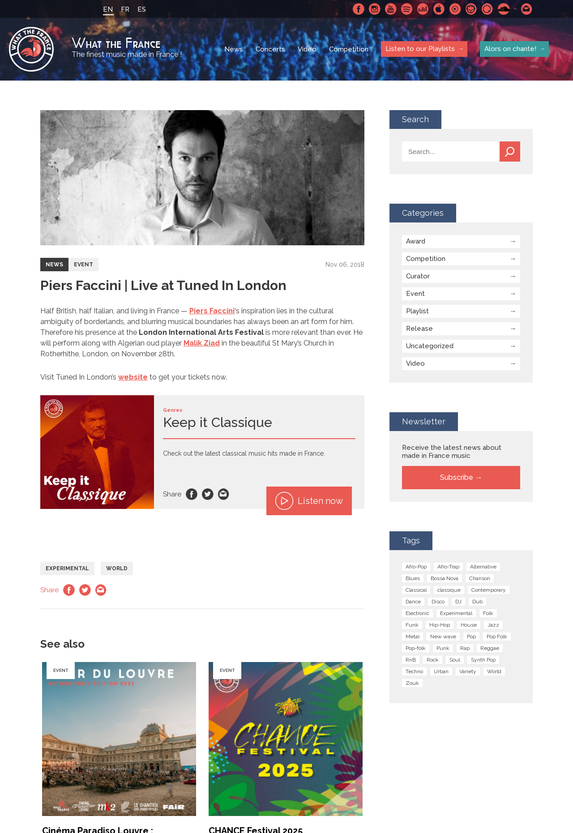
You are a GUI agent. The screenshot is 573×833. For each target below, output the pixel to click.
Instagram (375, 9)
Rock (433, 660)
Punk (442, 648)
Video (307, 49)
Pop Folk (497, 636)
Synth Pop (483, 660)
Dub (477, 601)
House (469, 625)
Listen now (309, 501)
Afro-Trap (448, 567)
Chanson (479, 578)
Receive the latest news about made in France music (451, 452)
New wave (443, 636)
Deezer (423, 9)
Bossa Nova (444, 578)
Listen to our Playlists (420, 49)
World (117, 568)
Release (419, 329)
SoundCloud (503, 9)
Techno (414, 671)
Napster (471, 9)
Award (415, 241)
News (233, 49)
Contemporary (488, 590)
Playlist (417, 311)
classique (449, 590)
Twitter (208, 494)
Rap (465, 648)
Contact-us (527, 9)
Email (224, 494)
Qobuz (487, 9)
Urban (441, 671)
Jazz (493, 625)
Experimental (67, 568)
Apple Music (439, 9)
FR (125, 9)
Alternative (483, 567)
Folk (488, 613)
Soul (454, 660)
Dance (413, 601)
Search (510, 151)
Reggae (489, 648)
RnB (411, 660)
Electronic (417, 613)
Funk (412, 625)
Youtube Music (455, 9)
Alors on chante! (510, 49)
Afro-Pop (416, 567)
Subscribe (456, 477)
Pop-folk (416, 648)
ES (141, 9)
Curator (418, 276)
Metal (412, 636)
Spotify (407, 9)
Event (83, 264)
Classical (416, 590)
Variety (467, 671)
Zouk (412, 683)
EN (108, 9)
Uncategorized (429, 346)
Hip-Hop (439, 625)
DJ (458, 601)
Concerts (270, 49)
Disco (438, 601)
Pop (471, 636)
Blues (413, 578)
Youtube (391, 9)
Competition (348, 49)
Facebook (358, 9)
